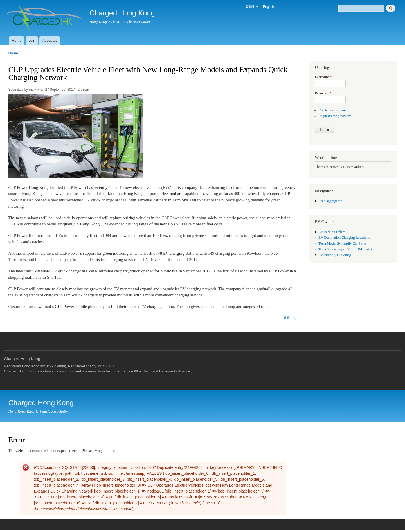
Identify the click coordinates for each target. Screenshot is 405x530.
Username (323, 77)
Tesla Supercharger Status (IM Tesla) (345, 249)
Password (323, 93)
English (268, 7)
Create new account (332, 110)
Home (17, 40)
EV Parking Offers (331, 232)
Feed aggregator (330, 201)
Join (31, 40)
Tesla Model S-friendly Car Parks (342, 243)
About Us (49, 40)
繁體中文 (252, 7)
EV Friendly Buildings (334, 255)
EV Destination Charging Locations (344, 238)
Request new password (334, 116)
